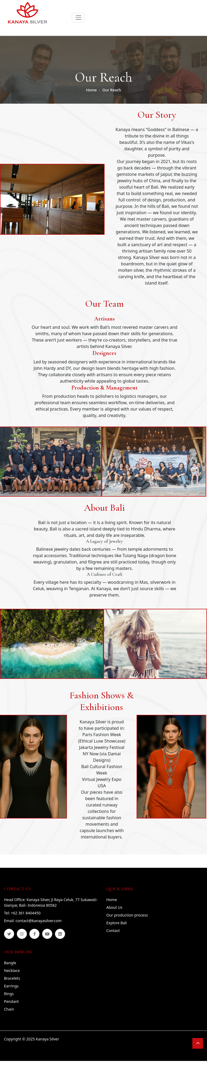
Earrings (11, 985)
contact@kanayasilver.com (38, 920)
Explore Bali (116, 922)
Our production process (127, 915)
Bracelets (12, 978)
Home (91, 89)
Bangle (10, 962)
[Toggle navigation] (78, 17)
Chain (9, 1009)
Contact (113, 930)
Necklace (12, 970)
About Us (114, 907)
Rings (9, 993)
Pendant (11, 1001)
